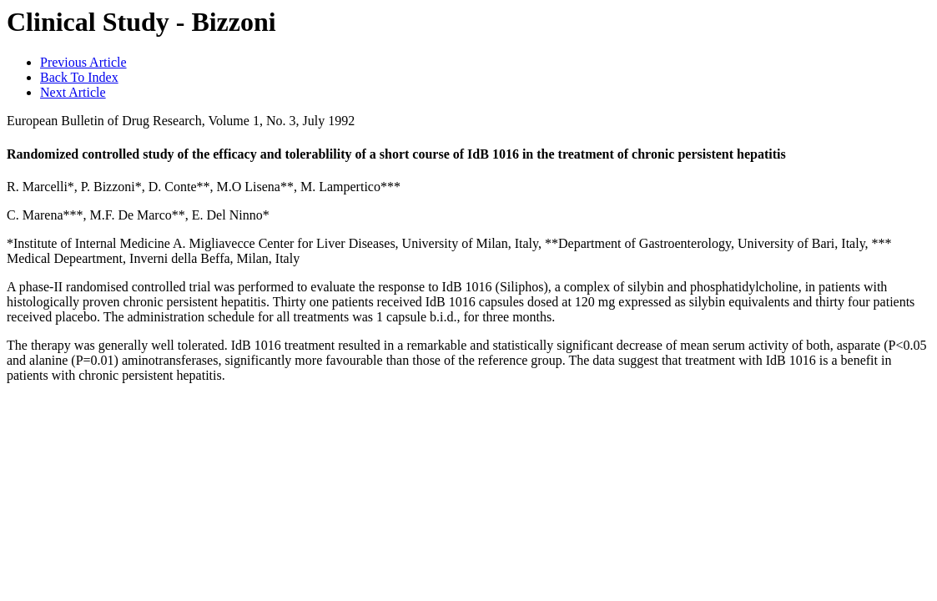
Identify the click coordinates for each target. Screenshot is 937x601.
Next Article (73, 92)
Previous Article (83, 62)
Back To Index (79, 77)
